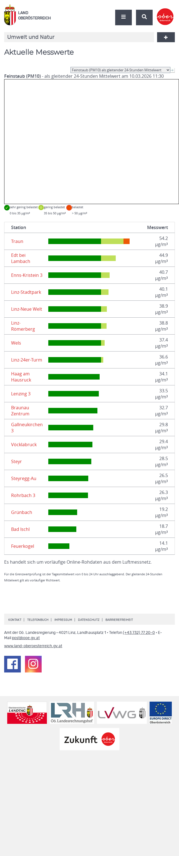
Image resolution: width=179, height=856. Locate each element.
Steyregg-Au (23, 478)
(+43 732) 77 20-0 (139, 633)
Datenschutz (89, 619)
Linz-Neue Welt (26, 309)
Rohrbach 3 (23, 495)
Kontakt (14, 619)
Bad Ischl (20, 529)
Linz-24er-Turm (26, 360)
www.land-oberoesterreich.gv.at (33, 646)
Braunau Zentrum (20, 411)
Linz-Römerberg (23, 326)
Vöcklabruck (24, 444)
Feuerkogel (22, 546)
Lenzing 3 (21, 394)
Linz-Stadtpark (26, 292)
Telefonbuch (38, 619)
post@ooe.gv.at (26, 638)
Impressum (63, 619)
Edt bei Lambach (20, 258)
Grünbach (21, 512)
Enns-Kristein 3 (26, 275)
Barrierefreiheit (119, 619)
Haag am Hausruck (21, 377)
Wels (16, 343)
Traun (17, 241)
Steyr (16, 461)
